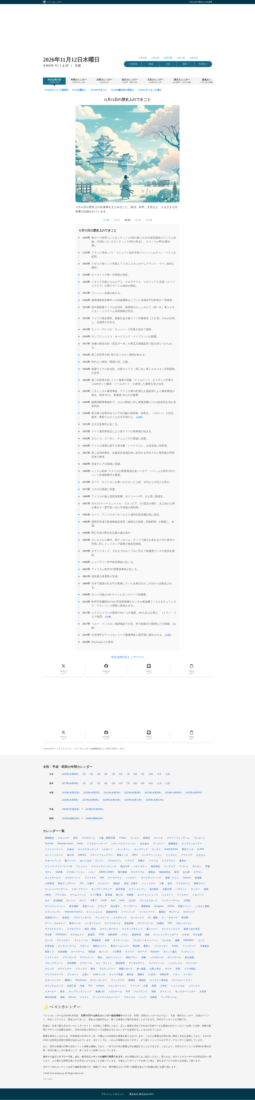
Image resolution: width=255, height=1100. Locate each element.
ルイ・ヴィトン (104, 963)
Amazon (187, 877)
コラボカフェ (114, 860)
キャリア (129, 951)
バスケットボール (82, 917)
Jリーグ (49, 940)
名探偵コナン (52, 917)
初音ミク (49, 951)
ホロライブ (189, 912)
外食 (82, 985)
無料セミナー (100, 946)
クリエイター (161, 946)
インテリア (169, 866)
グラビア (102, 906)
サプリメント (87, 957)
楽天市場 (120, 889)
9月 (142, 774)
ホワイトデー (65, 968)
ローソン (70, 900)
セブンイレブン (53, 912)
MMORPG (188, 940)
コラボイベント (73, 877)
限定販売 (120, 963)
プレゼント (199, 838)
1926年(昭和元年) (70, 818)
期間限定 (49, 838)
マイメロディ (63, 940)
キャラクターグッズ (88, 849)
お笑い (85, 974)
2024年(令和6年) (173, 792)
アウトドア (187, 855)
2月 (91, 774)
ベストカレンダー (54, 2)
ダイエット (165, 991)
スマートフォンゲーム (178, 838)
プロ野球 (116, 951)
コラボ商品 (189, 968)
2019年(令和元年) (70, 792)
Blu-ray (72, 997)
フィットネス (148, 883)
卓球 (107, 940)
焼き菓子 (115, 906)
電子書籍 (122, 872)
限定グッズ (187, 849)
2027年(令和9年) (70, 783)
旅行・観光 (90, 929)
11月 (159, 774)
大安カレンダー (155, 81)
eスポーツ (107, 849)
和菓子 (141, 860)
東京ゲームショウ (120, 946)
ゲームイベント (78, 894)
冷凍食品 (204, 946)
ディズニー (159, 843)
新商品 (146, 838)
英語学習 (136, 934)
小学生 (163, 985)
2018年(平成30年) (94, 809)
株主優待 (73, 906)
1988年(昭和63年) (94, 818)
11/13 (138, 219)
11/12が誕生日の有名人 (122, 90)
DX (81, 883)
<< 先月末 (132, 64)
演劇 (143, 957)
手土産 (48, 934)
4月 (106, 774)
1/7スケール (86, 963)
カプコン (198, 872)
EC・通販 (153, 917)
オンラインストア (171, 929)
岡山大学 (124, 866)
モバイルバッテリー (182, 980)
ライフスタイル (112, 923)
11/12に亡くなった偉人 (150, 90)
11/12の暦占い (79, 90)
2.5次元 (152, 974)
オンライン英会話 (159, 980)
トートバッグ (128, 912)
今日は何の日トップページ (127, 657)
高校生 (142, 980)
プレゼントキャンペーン (145, 940)
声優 (207, 866)
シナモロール (156, 957)
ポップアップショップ (80, 991)
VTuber (122, 837)
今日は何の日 (54, 81)
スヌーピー (50, 991)
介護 (145, 985)
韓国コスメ (199, 883)
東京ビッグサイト (67, 883)
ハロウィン (181, 889)
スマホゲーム (88, 838)
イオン (176, 974)
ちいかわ (166, 940)
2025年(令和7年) (193, 792)
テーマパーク (115, 877)
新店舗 (108, 894)
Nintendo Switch (65, 843)
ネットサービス (53, 877)
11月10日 (142, 58)
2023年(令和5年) (153, 792)
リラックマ (81, 968)
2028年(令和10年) (111, 800)
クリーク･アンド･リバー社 (58, 866)
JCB (128, 991)
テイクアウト (168, 860)
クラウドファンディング (103, 866)
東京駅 (184, 917)
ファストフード (147, 912)
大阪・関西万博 (107, 838)
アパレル (183, 866)
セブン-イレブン (98, 980)
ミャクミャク (52, 957)
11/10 (106, 219)
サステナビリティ (54, 929)
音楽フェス (88, 906)
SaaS (113, 900)
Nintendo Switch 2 (73, 911)
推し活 (119, 894)
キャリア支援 (116, 974)
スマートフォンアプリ (101, 855)
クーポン (188, 974)
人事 (161, 883)
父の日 (132, 900)
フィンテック (189, 946)
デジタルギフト (137, 963)
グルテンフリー (107, 968)
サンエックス (137, 917)
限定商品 (155, 866)
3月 (98, 774)
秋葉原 (91, 951)
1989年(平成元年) (70, 809)
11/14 (149, 219)
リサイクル (129, 997)
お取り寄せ (155, 968)
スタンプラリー (79, 889)
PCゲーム (174, 912)
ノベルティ (131, 877)
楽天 (170, 883)
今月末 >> (203, 64)
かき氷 (185, 934)
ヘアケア (129, 860)
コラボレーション (75, 872)
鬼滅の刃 (99, 991)
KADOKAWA (171, 849)
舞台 (93, 968)
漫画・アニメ (172, 877)
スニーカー (191, 963)
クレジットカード (54, 855)
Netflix (175, 945)
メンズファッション (151, 855)
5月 (113, 774)
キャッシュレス (94, 912)
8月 (135, 774)
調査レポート (126, 968)
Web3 (122, 900)
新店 (62, 991)
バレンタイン (123, 849)
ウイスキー (182, 894)
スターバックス (53, 980)
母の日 (70, 855)
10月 (150, 774)
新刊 (176, 872)
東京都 (136, 946)
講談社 (116, 883)
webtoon (100, 985)
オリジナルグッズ (54, 985)
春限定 (131, 980)
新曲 (62, 997)
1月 (84, 774)
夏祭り (146, 946)
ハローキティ (140, 866)
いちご (91, 872)
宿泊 (100, 957)
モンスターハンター (185, 991)
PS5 (90, 985)
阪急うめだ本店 (192, 929)
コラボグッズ (120, 917)
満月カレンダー (182, 81)
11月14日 (193, 58)
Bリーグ (142, 951)
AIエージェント (114, 957)
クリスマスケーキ (54, 974)
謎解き (140, 974)
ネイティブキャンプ (132, 929)
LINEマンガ (99, 974)
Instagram (159, 906)
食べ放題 (141, 968)
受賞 (154, 985)
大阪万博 (167, 889)
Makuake (155, 951)
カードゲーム (78, 951)
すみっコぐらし (184, 923)
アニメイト (81, 866)
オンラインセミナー (191, 843)
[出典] (139, 417)
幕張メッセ (122, 855)
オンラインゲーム (67, 946)
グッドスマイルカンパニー (106, 997)
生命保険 (62, 951)
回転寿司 (112, 934)
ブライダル (60, 894)
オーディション (121, 940)
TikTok (171, 906)
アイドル (153, 860)
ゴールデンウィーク (151, 877)
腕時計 (68, 980)
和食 (153, 991)
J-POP (104, 900)
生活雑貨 (57, 900)
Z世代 (48, 894)
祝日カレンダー (130, 81)
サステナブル (137, 872)
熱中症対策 (50, 997)
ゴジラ (201, 940)
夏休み (182, 860)
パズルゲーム (115, 991)
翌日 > (185, 64)
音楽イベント (185, 906)
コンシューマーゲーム (56, 889)
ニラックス (194, 985)
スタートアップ (53, 860)
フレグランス (141, 991)
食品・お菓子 (131, 883)
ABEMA (82, 854)
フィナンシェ (187, 951)
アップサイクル (169, 997)
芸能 (147, 934)
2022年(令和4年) (132, 792)
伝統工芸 (71, 985)
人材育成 (49, 883)
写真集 (130, 894)
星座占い (206, 81)
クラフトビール (145, 923)
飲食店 (65, 917)
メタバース (198, 894)
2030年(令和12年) (154, 800)
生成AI (70, 849)
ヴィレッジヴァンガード (165, 934)
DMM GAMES (106, 872)
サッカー (195, 889)
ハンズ (142, 997)
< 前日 (150, 64)
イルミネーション (117, 985)
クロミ (124, 934)
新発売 (91, 934)
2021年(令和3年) (112, 792)
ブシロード (72, 974)
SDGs (135, 854)
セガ (47, 900)
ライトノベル (81, 940)
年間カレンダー (79, 81)
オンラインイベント (55, 906)
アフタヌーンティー (97, 843)
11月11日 (155, 58)
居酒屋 (198, 877)
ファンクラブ (117, 980)
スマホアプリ (74, 929)
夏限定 (162, 912)
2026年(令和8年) (70, 774)
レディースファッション (123, 843)
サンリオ (158, 838)
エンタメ (156, 849)
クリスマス (90, 877)
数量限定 (173, 843)
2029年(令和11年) (133, 800)
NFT (170, 923)
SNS (102, 877)
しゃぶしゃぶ (175, 963)
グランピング (69, 957)
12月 (167, 774)
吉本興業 (71, 963)
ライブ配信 (95, 894)
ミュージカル (178, 985)
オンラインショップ (147, 894)
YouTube (49, 843)
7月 (128, 774)
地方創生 (154, 889)
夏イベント (70, 860)
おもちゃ (201, 855)
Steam (80, 843)
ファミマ (134, 985)
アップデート (130, 906)
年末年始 (49, 946)
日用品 (187, 900)
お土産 (186, 872)
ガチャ (48, 872)
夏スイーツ (152, 929)
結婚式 (160, 923)
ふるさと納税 (202, 906)
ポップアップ (141, 849)
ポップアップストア (101, 889)
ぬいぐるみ (85, 860)
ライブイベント (157, 963)
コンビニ (134, 838)
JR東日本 (164, 974)
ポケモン (196, 866)
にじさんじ (171, 855)
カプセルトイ (77, 934)
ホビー (82, 900)
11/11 (117, 219)
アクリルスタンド (148, 900)
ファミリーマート (54, 849)
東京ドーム (75, 923)
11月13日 (180, 58)
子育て (93, 900)
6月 (120, 774)
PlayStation (80, 980)
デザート (84, 946)
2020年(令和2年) (91, 792)
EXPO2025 (61, 934)
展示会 (130, 974)
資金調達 (128, 923)
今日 (168, 64)
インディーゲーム (170, 900)
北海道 (153, 997)
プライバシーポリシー (112, 1094)
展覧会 (151, 872)
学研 (178, 968)
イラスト (84, 997)
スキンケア (63, 838)
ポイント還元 (170, 951)
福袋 (206, 889)
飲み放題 (189, 957)
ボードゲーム (174, 957)
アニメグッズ (102, 917)
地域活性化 (164, 872)
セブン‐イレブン (137, 889)
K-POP (200, 849)
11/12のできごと (98, 90)
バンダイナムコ (93, 923)
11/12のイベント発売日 (56, 90)
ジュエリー (167, 894)
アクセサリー (183, 883)
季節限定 (96, 940)
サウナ (168, 968)
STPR (101, 934)
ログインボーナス (109, 929)
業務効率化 (111, 912)
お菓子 (90, 883)
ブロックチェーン (54, 963)
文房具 (203, 991)
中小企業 (197, 934)
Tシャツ (99, 860)
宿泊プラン (131, 957)
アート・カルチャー (55, 923)
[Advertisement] (127, 27)
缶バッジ (103, 951)
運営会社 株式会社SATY (141, 1094)
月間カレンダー (104, 81)
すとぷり (49, 968)
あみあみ (144, 843)
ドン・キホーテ (170, 917)
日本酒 (59, 872)
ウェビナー (103, 883)
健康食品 (145, 906)
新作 (75, 838)
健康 (177, 940)
